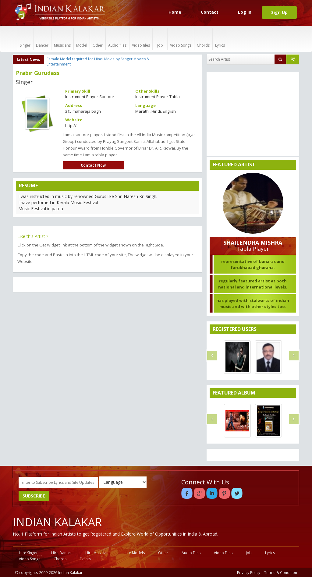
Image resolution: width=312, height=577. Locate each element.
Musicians (62, 39)
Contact (209, 12)
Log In (244, 12)
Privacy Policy (248, 572)
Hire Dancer (61, 552)
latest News (28, 59)
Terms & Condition (280, 572)
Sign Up (279, 12)
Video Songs (180, 39)
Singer (25, 39)
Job (160, 39)
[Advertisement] (107, 341)
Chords (203, 39)
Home (174, 12)
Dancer (42, 39)
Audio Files (191, 552)
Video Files (223, 552)
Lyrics (220, 39)
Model (81, 39)
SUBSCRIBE (34, 496)
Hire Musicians (97, 552)
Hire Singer (28, 552)
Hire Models (134, 552)
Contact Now (93, 165)
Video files (141, 39)
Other (98, 39)
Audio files (117, 39)
